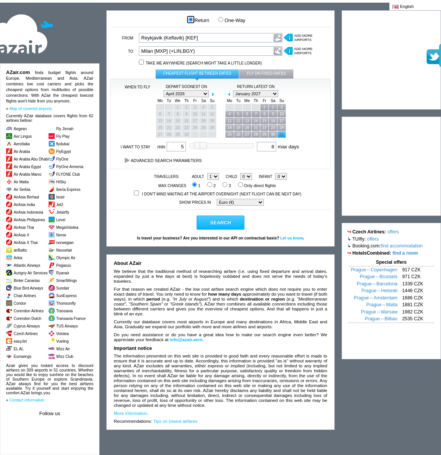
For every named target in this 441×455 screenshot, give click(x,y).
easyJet (20, 341)
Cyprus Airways (27, 326)
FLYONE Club (68, 174)
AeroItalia (22, 144)
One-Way (231, 20)
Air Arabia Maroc (28, 174)
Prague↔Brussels (378, 276)
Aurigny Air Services (30, 273)
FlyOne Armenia (69, 167)
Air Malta (21, 182)
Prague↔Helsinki (379, 290)
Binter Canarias (27, 281)
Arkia (18, 258)
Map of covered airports (30, 108)
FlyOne (62, 159)
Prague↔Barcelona (377, 284)
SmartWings (66, 281)
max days (278, 147)
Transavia (64, 311)
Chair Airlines (25, 296)
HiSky (61, 182)
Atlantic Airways (27, 265)
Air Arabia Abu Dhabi (31, 159)
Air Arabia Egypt (27, 167)
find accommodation (401, 246)
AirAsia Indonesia (28, 212)
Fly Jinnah (65, 129)
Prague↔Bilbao (381, 318)
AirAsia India (24, 205)
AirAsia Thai (24, 227)
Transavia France (70, 318)
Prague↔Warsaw (379, 312)
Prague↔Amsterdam (375, 298)
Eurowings (23, 356)
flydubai (62, 144)
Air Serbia (22, 189)
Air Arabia (22, 152)
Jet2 (59, 205)
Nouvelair (64, 250)
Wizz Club (64, 356)
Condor (20, 303)
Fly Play (63, 136)
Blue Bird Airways (28, 288)
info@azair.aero (186, 339)
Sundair (62, 288)
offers (393, 232)
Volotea (62, 334)
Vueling (62, 341)
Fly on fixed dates (266, 73)
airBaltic (20, 250)
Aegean (20, 129)
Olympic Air (66, 258)
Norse (61, 235)
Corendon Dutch (27, 318)
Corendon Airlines (29, 311)
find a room (405, 253)
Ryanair (62, 273)
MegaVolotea (67, 227)
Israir (60, 197)
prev (160, 94)
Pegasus (63, 265)
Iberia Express (68, 189)
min (172, 147)
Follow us (49, 413)
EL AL (19, 349)
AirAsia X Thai (26, 243)
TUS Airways (67, 326)
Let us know (291, 238)
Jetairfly (62, 212)
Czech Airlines (26, 334)
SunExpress (66, 296)
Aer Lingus (23, 136)
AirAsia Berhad (26, 197)
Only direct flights (257, 185)
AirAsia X (21, 235)
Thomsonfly (66, 303)
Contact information (26, 400)
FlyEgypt (63, 152)
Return (198, 20)
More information (130, 413)
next (213, 94)
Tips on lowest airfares (175, 421)
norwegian (65, 243)
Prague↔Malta (381, 304)
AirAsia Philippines (29, 220)
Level (60, 220)
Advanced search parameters (163, 160)
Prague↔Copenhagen (374, 269)
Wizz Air (63, 349)
